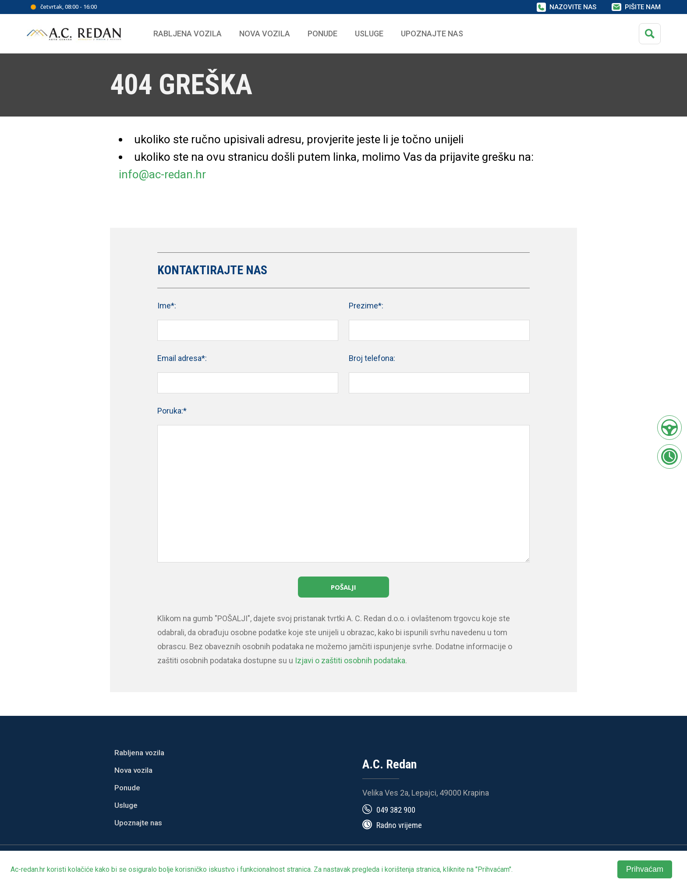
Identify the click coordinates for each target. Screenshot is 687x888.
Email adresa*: (182, 358)
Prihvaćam (644, 869)
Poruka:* (172, 410)
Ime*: (166, 305)
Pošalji (343, 587)
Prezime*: (366, 305)
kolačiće (80, 869)
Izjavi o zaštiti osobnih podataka (350, 660)
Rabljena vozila (139, 752)
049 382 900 (395, 810)
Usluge (369, 33)
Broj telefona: (372, 358)
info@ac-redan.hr (162, 174)
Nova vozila (264, 33)
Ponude (127, 787)
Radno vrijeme (399, 825)
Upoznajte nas (138, 822)
